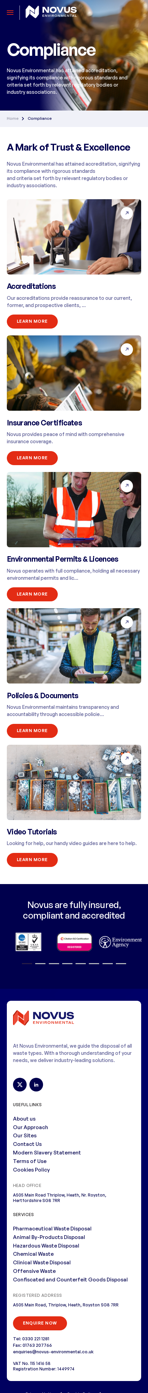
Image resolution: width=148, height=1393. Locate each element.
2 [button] (40, 963)
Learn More (32, 321)
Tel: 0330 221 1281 (31, 1338)
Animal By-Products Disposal (49, 1237)
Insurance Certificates (44, 422)
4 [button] (67, 963)
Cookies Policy (31, 1169)
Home (12, 118)
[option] (28, 942)
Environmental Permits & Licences (63, 558)
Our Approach (30, 1127)
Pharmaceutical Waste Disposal (52, 1228)
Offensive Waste (34, 1271)
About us (24, 1118)
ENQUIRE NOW (40, 1323)
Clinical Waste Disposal (42, 1262)
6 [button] (94, 963)
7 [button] (107, 963)
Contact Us (27, 1144)
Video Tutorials (32, 831)
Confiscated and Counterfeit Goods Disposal (70, 1279)
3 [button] (54, 963)
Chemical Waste (33, 1254)
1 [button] (27, 963)
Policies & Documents (42, 695)
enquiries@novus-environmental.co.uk (53, 1351)
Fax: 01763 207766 (32, 1345)
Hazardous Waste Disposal (46, 1245)
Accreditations (31, 286)
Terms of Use (29, 1161)
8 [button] (121, 963)
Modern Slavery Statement (47, 1152)
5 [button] (81, 963)
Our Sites (25, 1135)
